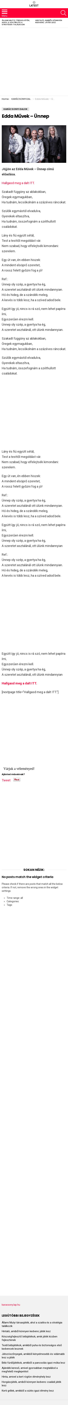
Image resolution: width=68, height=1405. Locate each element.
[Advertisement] (34, 62)
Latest (34, 4)
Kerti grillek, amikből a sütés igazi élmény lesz (28, 1390)
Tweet (6, 779)
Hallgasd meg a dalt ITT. (18, 183)
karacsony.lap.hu (11, 1304)
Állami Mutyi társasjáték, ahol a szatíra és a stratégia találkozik (16, 22)
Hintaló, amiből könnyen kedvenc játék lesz (48, 21)
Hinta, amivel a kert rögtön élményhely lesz (26, 1376)
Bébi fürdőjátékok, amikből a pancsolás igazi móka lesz (33, 1362)
